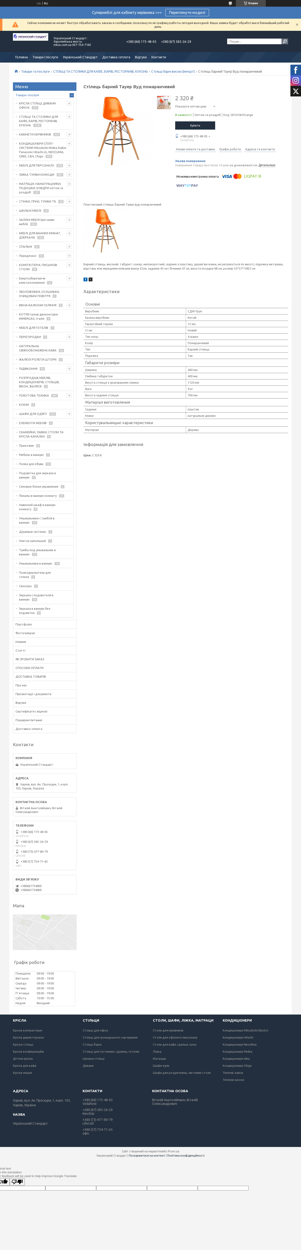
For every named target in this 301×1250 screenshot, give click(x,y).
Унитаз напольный (32, 540)
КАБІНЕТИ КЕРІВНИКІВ (35, 134)
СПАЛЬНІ (25, 246)
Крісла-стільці (23, 1044)
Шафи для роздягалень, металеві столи (182, 1072)
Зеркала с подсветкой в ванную (36, 597)
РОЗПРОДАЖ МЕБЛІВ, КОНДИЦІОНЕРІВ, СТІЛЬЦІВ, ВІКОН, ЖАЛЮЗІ (39, 382)
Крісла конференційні (28, 1051)
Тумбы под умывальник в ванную (37, 552)
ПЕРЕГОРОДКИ (30, 336)
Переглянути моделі (187, 12)
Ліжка (157, 1051)
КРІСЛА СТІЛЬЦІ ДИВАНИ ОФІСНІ (37, 105)
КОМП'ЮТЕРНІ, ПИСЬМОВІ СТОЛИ (38, 267)
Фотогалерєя (25, 633)
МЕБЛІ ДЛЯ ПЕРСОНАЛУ (36, 165)
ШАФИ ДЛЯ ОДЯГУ (33, 413)
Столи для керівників (168, 1030)
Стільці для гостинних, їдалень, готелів (111, 1051)
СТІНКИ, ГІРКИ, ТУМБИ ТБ (37, 201)
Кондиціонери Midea (237, 1051)
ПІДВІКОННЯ (28, 368)
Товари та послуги (35, 71)
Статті (20, 650)
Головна (21, 57)
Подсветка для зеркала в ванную (37, 475)
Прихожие (26, 445)
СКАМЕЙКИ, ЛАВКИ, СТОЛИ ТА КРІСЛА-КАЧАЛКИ (41, 434)
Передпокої (27, 255)
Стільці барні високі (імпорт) (173, 71)
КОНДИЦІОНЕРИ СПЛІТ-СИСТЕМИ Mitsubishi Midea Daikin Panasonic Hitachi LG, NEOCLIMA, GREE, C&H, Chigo (42, 150)
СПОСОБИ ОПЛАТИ (30, 667)
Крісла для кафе (24, 1065)
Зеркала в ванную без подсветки (34, 610)
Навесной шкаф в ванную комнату (37, 507)
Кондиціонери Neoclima (240, 1044)
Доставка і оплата (116, 57)
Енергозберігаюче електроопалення (32, 280)
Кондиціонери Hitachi (238, 1037)
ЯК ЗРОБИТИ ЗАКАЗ (30, 659)
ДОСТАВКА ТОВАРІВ (31, 676)
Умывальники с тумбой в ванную (37, 520)
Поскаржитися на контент (147, 1155)
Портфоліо (24, 624)
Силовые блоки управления (38, 486)
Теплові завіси (233, 1072)
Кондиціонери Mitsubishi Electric (245, 1030)
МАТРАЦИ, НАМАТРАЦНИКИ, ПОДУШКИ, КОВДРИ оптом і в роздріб (41, 188)
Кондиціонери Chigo (237, 1065)
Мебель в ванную (31, 454)
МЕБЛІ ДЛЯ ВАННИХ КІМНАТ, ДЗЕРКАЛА (40, 235)
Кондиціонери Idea (236, 1058)
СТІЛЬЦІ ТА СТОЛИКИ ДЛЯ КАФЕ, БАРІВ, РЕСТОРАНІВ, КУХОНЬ (100, 71)
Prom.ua (173, 1151)
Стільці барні (92, 1044)
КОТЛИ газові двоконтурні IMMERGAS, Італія (38, 316)
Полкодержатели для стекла (35, 574)
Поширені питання (29, 720)
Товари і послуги (45, 57)
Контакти (158, 57)
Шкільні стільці (93, 1058)
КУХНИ (24, 404)
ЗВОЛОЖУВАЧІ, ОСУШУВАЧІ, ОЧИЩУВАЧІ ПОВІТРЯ (39, 294)
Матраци (159, 1058)
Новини (21, 641)
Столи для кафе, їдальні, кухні (174, 1044)
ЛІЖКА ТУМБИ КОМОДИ (36, 174)
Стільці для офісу (95, 1030)
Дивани (88, 1065)
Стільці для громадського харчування (110, 1037)
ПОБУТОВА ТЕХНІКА (34, 395)
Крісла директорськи (28, 1037)
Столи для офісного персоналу (175, 1037)
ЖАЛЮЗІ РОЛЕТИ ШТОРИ (37, 359)
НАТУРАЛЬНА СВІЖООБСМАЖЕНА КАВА (37, 348)
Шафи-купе (161, 1065)
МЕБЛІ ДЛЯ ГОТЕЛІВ (33, 327)
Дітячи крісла (23, 1058)
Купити (195, 125)
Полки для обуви (31, 464)
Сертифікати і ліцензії (32, 711)
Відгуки (141, 57)
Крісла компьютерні (27, 1030)
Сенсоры (25, 586)
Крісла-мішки (22, 1072)
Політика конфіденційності (186, 1155)
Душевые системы (32, 531)
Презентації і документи (33, 694)
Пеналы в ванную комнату (38, 495)
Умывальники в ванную (35, 563)
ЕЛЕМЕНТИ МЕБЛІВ (33, 423)
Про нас (21, 685)
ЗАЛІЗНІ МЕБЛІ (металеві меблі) (36, 222)
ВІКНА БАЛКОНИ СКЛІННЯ (37, 305)
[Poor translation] (17, 1182)
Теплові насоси (233, 1079)
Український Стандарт (80, 57)
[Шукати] (284, 41)
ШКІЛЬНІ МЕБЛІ (30, 210)
